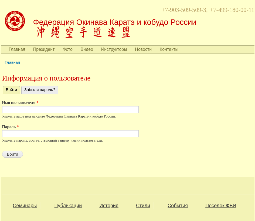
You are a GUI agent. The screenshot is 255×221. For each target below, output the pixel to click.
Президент (44, 49)
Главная (17, 49)
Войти (13, 89)
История (108, 205)
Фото (68, 49)
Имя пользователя (20, 103)
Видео (86, 49)
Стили (143, 205)
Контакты (169, 49)
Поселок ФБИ (220, 205)
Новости (143, 49)
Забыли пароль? (39, 90)
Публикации (68, 205)
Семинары (25, 205)
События (178, 205)
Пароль (10, 127)
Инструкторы (114, 49)
